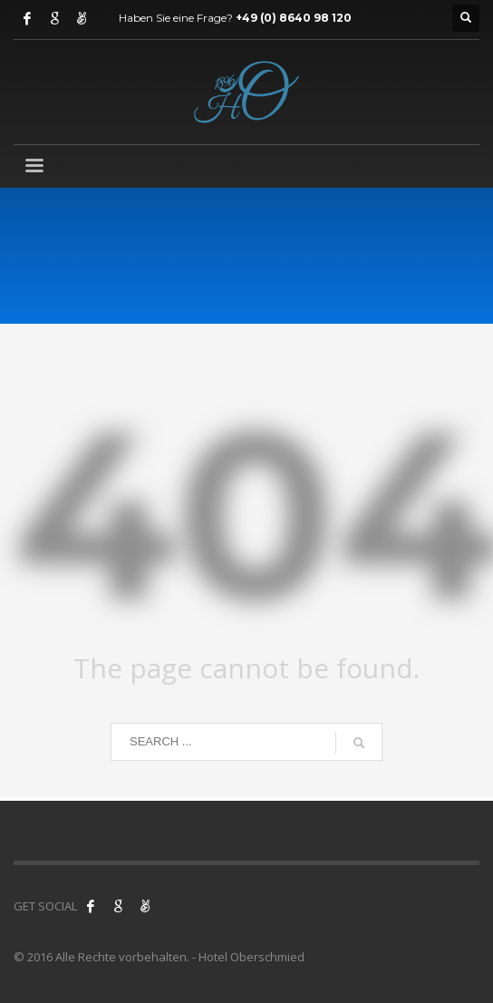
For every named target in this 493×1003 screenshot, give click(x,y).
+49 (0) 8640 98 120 (294, 17)
